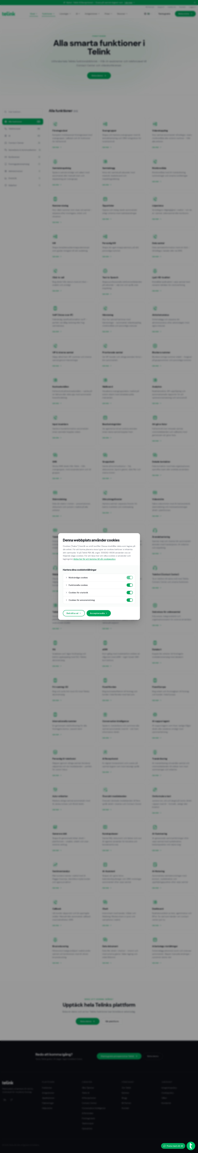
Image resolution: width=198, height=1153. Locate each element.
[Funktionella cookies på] (130, 585)
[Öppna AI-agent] (191, 1146)
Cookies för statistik (76, 592)
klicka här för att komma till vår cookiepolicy (95, 559)
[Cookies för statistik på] (130, 592)
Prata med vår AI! (173, 1146)
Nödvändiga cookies (76, 577)
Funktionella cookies (76, 585)
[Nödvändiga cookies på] (130, 577)
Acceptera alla (98, 613)
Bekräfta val (74, 613)
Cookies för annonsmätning (80, 600)
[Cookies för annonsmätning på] (130, 600)
